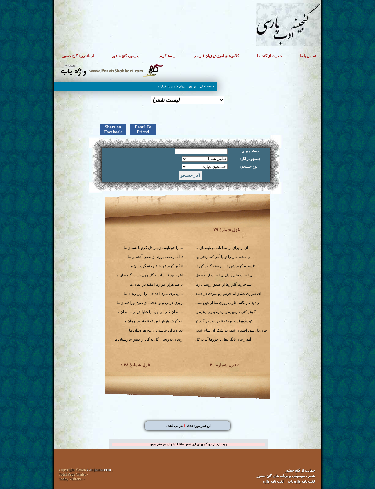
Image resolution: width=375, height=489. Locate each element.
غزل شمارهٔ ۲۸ (137, 365)
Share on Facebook (113, 129)
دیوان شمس (177, 86)
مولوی (192, 86)
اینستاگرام (167, 56)
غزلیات (162, 86)
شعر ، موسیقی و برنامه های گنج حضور (286, 476)
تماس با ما (308, 56)
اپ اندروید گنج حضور (78, 56)
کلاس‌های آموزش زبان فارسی (216, 56)
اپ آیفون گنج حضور (126, 56)
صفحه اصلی (206, 86)
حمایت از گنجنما (269, 56)
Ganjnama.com (99, 470)
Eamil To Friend (143, 129)
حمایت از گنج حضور (300, 470)
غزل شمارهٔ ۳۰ (223, 365)
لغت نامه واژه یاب (301, 481)
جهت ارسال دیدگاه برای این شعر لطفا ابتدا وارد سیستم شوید (188, 444)
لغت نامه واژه (273, 481)
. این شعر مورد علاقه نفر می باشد (188, 426)
